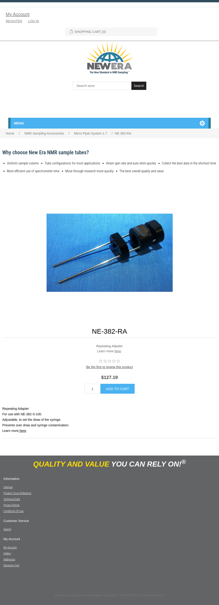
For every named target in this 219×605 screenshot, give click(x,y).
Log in (33, 21)
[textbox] (102, 86)
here (117, 351)
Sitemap (8, 487)
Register (14, 21)
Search (7, 529)
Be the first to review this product (109, 367)
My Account (17, 14)
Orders (7, 553)
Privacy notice (11, 505)
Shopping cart (11, 565)
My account (10, 547)
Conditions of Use (13, 511)
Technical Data (11, 499)
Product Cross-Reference (17, 493)
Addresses (9, 559)
